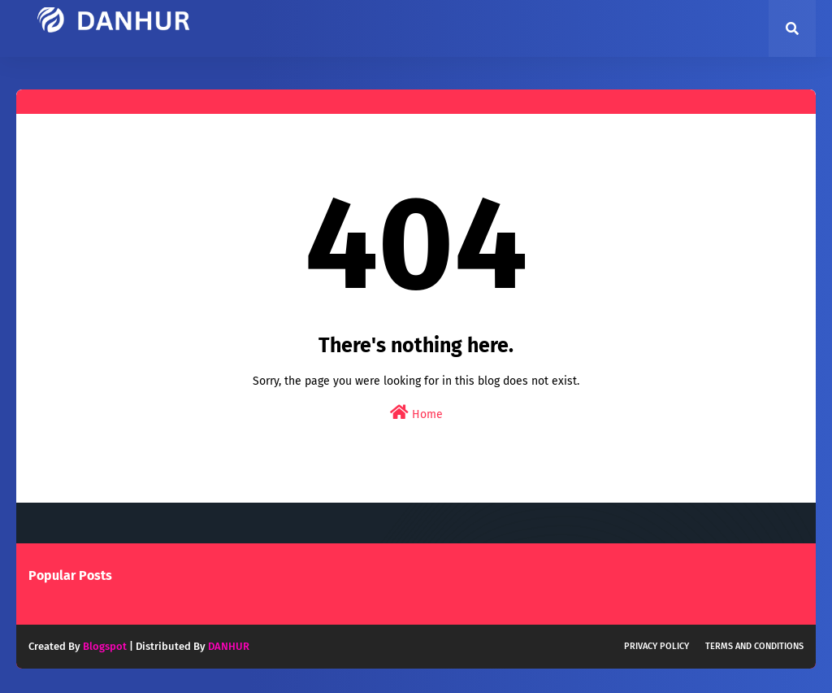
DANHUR (228, 646)
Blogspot (105, 646)
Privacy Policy (656, 646)
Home (416, 412)
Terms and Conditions (754, 646)
